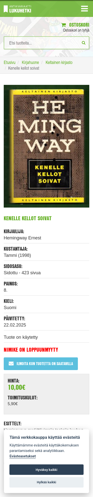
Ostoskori (75, 24)
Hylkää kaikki (46, 482)
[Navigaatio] (84, 9)
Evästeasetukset (22, 456)
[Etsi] (84, 42)
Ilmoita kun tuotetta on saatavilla (41, 363)
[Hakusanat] (46, 42)
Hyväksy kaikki (46, 470)
